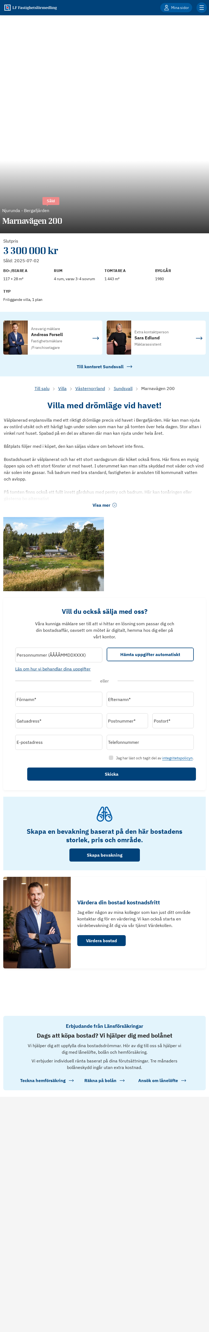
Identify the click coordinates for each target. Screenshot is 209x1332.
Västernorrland (90, 388)
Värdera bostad (101, 945)
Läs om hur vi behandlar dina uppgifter (58, 671)
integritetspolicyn (172, 760)
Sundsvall (123, 388)
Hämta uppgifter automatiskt (147, 657)
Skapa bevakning (104, 860)
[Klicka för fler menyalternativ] (201, 7)
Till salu (42, 388)
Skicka (147, 776)
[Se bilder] (53, 554)
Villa (62, 388)
